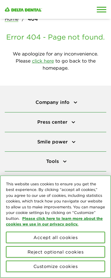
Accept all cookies (55, 237)
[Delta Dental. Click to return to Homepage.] (41, 9)
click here (43, 61)
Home (11, 19)
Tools (53, 161)
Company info (53, 102)
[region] (55, 226)
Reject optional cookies (56, 252)
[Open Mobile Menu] (101, 9)
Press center (53, 122)
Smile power (53, 142)
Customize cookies (55, 266)
